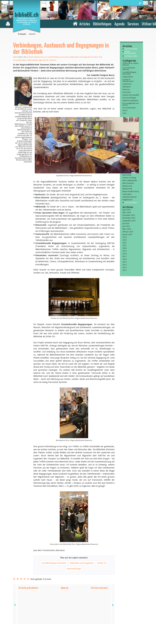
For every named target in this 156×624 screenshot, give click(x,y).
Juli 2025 (126, 223)
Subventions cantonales (127, 139)
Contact (109, 602)
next (113, 562)
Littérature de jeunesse (131, 148)
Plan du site (111, 608)
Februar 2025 (128, 232)
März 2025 (127, 229)
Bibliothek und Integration (81, 57)
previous (15, 562)
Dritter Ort (97, 57)
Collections (127, 84)
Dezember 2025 (129, 215)
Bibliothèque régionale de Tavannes (42, 60)
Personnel (126, 92)
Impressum (111, 605)
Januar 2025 (127, 234)
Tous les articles (130, 49)
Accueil (75, 23)
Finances (126, 89)
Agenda (119, 24)
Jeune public (127, 130)
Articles (84, 24)
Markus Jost (127, 186)
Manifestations (128, 120)
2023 (125, 240)
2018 (125, 254)
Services (133, 24)
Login (108, 611)
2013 (125, 267)
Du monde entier (129, 108)
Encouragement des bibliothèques (130, 151)
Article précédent (28, 562)
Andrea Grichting (129, 178)
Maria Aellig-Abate (130, 180)
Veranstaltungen (19, 60)
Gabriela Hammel (129, 197)
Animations (127, 128)
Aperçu (64, 562)
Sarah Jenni (127, 194)
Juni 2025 (126, 226)
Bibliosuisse (127, 136)
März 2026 (127, 212)
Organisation (128, 77)
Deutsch (32, 34)
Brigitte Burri (128, 200)
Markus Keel (127, 189)
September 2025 (129, 221)
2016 (125, 259)
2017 (125, 256)
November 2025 (129, 218)
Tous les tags (129, 162)
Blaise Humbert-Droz (131, 191)
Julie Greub (127, 175)
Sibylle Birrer (128, 169)
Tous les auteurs (130, 202)
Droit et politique (129, 98)
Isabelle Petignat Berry (36, 57)
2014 (125, 265)
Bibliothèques (102, 24)
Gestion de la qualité (131, 95)
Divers (125, 110)
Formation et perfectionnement (130, 124)
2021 (125, 245)
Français (22, 34)
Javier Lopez (127, 172)
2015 (125, 262)
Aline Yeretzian (128, 183)
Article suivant (99, 562)
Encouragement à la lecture (130, 104)
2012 (125, 270)
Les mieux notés (130, 56)
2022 (125, 243)
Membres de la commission (128, 156)
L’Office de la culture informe (130, 64)
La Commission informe (129, 68)
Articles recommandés (130, 52)
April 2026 (127, 210)
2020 (125, 248)
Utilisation (127, 87)
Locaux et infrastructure (128, 80)
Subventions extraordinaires (129, 144)
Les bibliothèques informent (58, 57)
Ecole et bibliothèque (131, 133)
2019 (125, 251)
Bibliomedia (127, 159)
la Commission (25, 605)
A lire (124, 113)
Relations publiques (130, 100)
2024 (125, 237)
